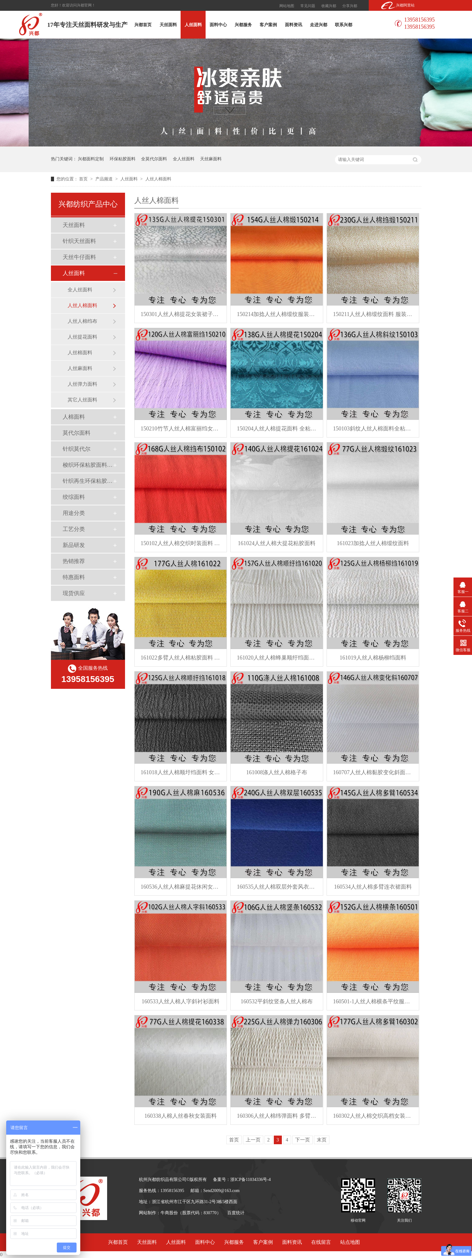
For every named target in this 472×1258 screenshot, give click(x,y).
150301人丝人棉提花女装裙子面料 (181, 314)
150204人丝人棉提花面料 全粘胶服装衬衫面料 (277, 429)
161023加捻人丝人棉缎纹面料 (373, 543)
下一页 (302, 1139)
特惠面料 (74, 577)
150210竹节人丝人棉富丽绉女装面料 (181, 429)
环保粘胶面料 (123, 159)
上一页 (253, 1139)
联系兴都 (343, 24)
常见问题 (307, 6)
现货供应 (74, 593)
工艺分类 (74, 529)
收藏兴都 (328, 6)
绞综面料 (74, 497)
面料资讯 (293, 24)
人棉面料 (74, 417)
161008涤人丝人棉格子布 (276, 772)
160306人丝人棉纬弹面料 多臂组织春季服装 (277, 1116)
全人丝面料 (183, 159)
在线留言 (321, 1242)
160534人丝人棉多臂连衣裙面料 (373, 887)
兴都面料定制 (91, 159)
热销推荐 (74, 561)
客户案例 (268, 24)
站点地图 (350, 1242)
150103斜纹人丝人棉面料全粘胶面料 (373, 429)
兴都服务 (243, 24)
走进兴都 (318, 24)
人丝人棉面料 (158, 179)
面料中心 (218, 24)
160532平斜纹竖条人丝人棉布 (276, 1001)
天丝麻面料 (211, 159)
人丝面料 (193, 24)
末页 (322, 1139)
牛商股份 (169, 1213)
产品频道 (104, 179)
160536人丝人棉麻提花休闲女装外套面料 (181, 887)
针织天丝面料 (79, 241)
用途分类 (74, 513)
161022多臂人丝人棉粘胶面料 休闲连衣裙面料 (181, 658)
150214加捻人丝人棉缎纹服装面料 (277, 314)
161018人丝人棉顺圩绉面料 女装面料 (181, 772)
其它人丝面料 (82, 399)
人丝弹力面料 (82, 384)
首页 (84, 179)
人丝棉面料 (80, 352)
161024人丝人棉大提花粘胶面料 (276, 543)
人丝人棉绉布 (82, 321)
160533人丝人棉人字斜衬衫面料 (180, 1001)
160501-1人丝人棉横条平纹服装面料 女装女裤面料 (373, 1001)
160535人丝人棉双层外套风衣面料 (277, 887)
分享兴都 (349, 6)
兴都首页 (143, 24)
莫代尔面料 (76, 433)
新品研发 (74, 545)
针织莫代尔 (76, 449)
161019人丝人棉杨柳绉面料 (373, 658)
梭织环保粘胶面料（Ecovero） (88, 465)
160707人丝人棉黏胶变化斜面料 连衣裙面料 (373, 772)
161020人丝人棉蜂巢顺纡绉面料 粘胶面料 (277, 658)
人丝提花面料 (82, 336)
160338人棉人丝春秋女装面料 (180, 1116)
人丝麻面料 (80, 368)
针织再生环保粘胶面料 (88, 481)
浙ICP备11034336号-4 (250, 1179)
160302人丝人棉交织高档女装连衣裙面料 (373, 1116)
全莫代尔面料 (154, 159)
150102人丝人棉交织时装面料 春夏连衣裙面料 (181, 543)
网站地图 (286, 6)
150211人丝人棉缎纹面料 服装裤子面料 (373, 314)
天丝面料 (168, 24)
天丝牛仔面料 (79, 257)
